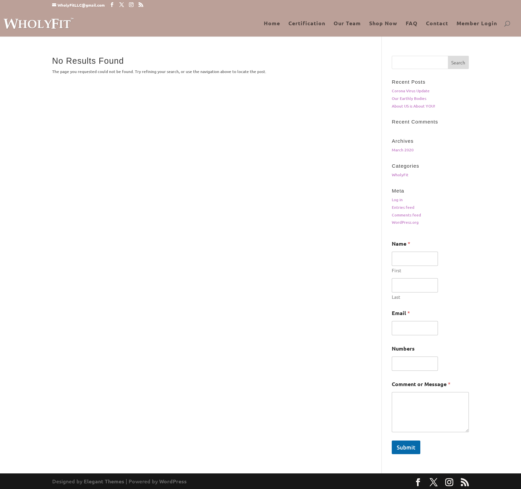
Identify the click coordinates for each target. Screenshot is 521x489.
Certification (306, 24)
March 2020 (403, 150)
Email (401, 313)
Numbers (403, 348)
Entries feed (403, 207)
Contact (437, 24)
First (396, 270)
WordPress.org (405, 222)
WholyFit (400, 175)
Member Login (477, 24)
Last (396, 297)
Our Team (347, 24)
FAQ (412, 24)
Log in (397, 200)
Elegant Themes (104, 481)
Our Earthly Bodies (409, 98)
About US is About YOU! (413, 106)
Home (272, 24)
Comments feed (406, 215)
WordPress (173, 481)
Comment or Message (421, 384)
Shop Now (383, 24)
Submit (406, 447)
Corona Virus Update (411, 91)
